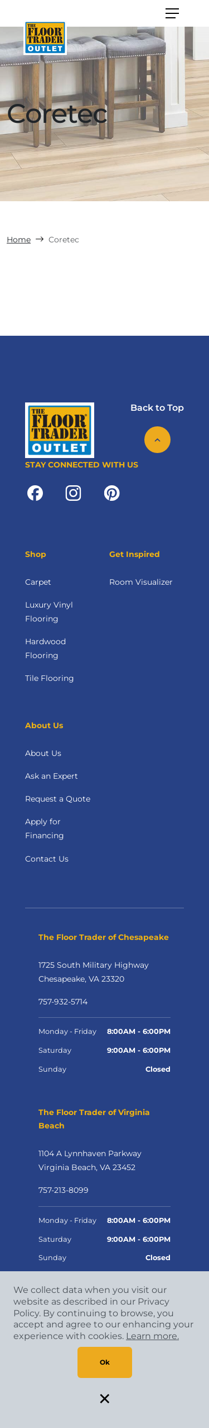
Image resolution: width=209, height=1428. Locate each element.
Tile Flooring (49, 678)
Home (19, 240)
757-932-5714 (63, 1002)
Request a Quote (57, 799)
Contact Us (47, 859)
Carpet (38, 582)
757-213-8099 (63, 1190)
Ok (105, 1362)
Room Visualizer (141, 582)
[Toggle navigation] (172, 13)
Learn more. (152, 1336)
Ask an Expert (51, 776)
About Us (43, 753)
